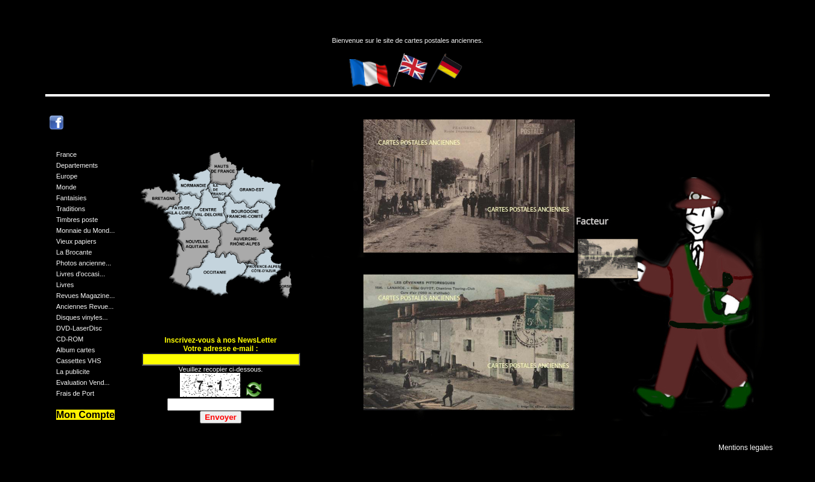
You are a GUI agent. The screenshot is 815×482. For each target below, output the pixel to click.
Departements (77, 165)
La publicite (73, 371)
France (66, 154)
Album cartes (75, 350)
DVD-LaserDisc (79, 328)
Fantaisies (71, 197)
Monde (66, 187)
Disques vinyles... (82, 317)
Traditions (70, 208)
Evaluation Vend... (83, 382)
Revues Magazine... (85, 295)
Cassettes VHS (78, 360)
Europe (66, 176)
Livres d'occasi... (80, 273)
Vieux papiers (76, 241)
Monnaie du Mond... (85, 230)
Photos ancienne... (83, 263)
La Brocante (74, 252)
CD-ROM (69, 339)
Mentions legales (745, 447)
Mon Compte (85, 415)
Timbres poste (77, 219)
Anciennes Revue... (84, 306)
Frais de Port (75, 393)
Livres (65, 284)
